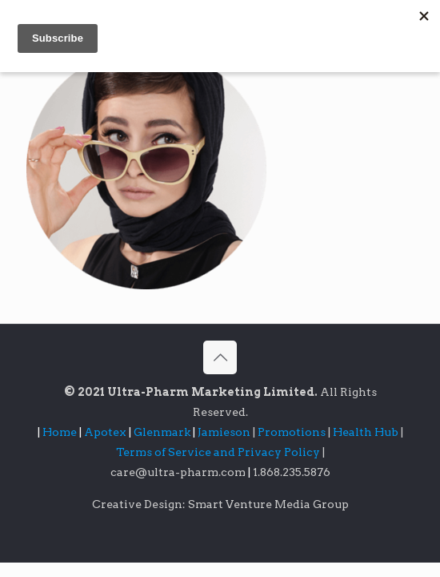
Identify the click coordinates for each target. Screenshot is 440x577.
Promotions (293, 432)
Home (60, 432)
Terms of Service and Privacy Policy (219, 452)
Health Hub (367, 432)
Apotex (109, 432)
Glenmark (163, 432)
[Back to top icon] (220, 357)
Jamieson (225, 432)
